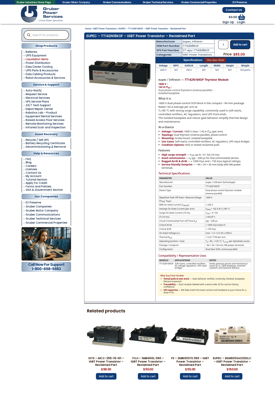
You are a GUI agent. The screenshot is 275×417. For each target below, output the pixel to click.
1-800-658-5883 (46, 268)
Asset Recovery (46, 134)
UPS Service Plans (37, 101)
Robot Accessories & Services (45, 77)
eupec (187, 41)
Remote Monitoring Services (45, 124)
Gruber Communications (43, 214)
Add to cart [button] (106, 376)
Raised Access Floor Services (45, 120)
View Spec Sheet (215, 60)
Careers (31, 166)
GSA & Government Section (44, 190)
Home (88, 28)
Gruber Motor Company (42, 210)
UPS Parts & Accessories (42, 70)
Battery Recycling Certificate (45, 143)
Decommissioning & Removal (46, 147)
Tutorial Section (36, 179)
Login (241, 22)
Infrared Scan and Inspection (46, 127)
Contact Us (234, 10)
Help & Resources (46, 153)
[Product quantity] (223, 44)
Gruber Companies (39, 206)
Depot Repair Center (39, 109)
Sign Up (228, 22)
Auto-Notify (34, 90)
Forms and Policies (38, 186)
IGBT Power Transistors (105, 28)
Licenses (31, 169)
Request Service (36, 94)
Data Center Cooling (39, 66)
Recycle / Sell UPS (37, 140)
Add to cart (240, 44)
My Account (34, 176)
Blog (29, 162)
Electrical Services (38, 98)
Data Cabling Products (41, 74)
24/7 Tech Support (38, 105)
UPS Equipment (36, 55)
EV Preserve (33, 202)
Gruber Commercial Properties (46, 222)
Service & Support (46, 85)
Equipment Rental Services (44, 116)
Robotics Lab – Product (41, 112)
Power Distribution (38, 63)
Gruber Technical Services (43, 218)
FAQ (28, 159)
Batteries (31, 51)
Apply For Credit (36, 183)
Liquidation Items (37, 59)
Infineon (197, 41)
